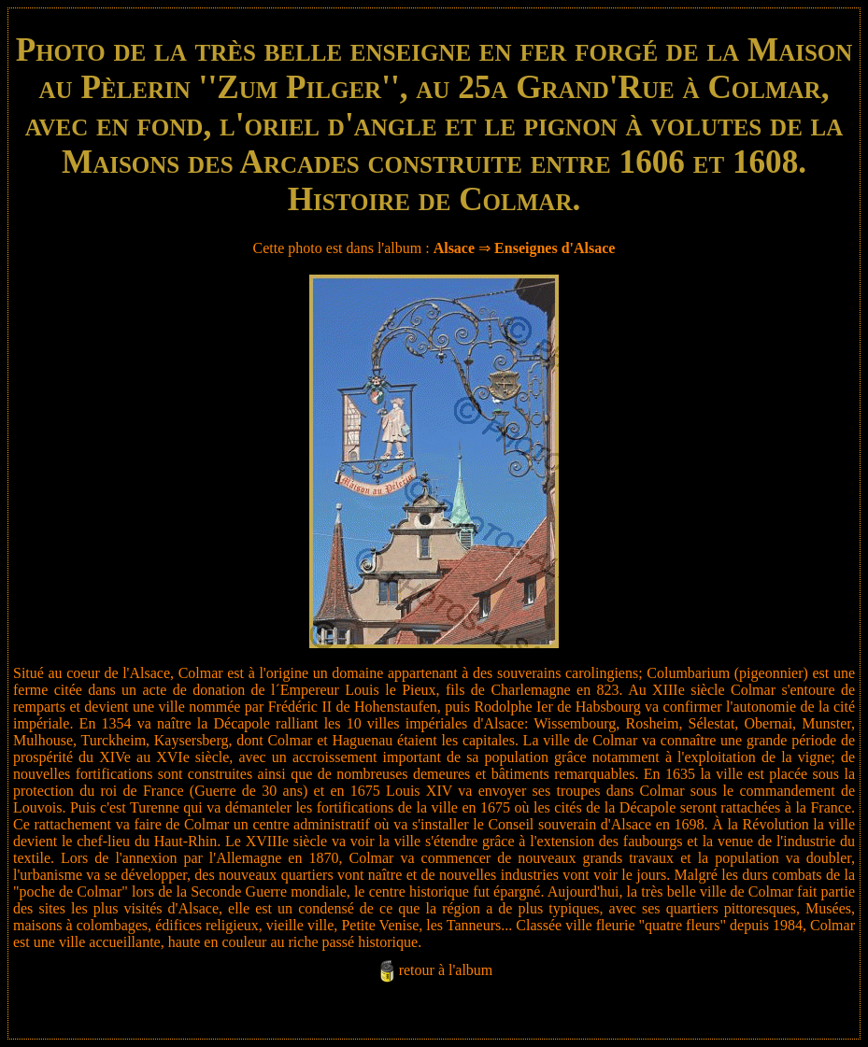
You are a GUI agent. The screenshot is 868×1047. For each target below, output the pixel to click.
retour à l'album (446, 970)
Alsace (454, 248)
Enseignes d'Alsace (554, 248)
